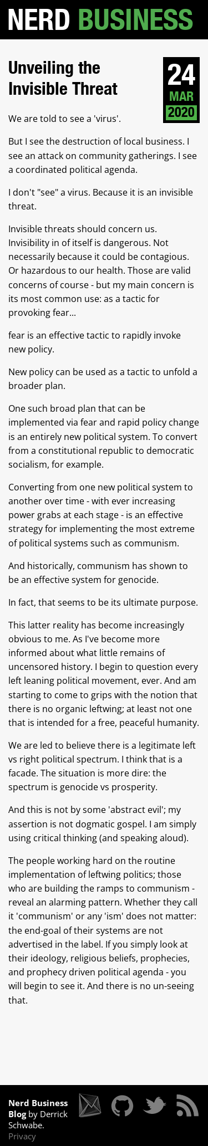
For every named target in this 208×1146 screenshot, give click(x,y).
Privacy (22, 1136)
